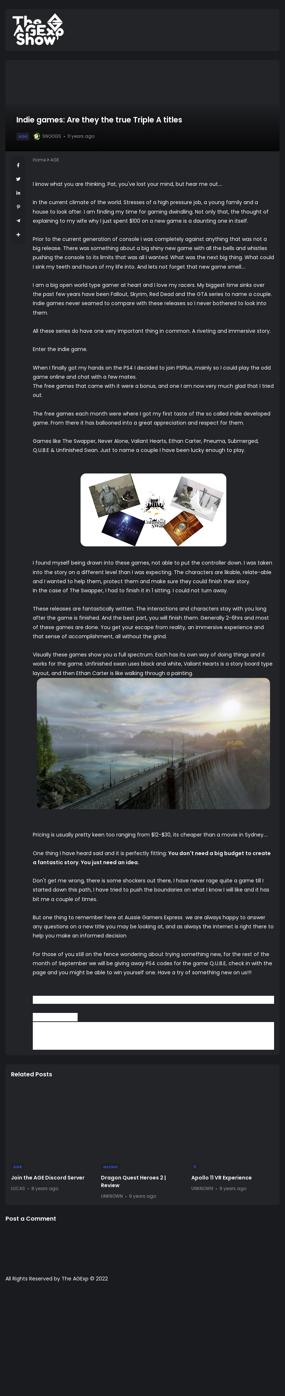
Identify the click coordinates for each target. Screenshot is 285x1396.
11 (195, 1167)
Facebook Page (139, 1036)
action (110, 1167)
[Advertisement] (142, 1343)
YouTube (172, 1036)
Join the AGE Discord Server (48, 1177)
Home (39, 160)
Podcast (248, 1036)
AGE (23, 136)
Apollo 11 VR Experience (221, 1177)
